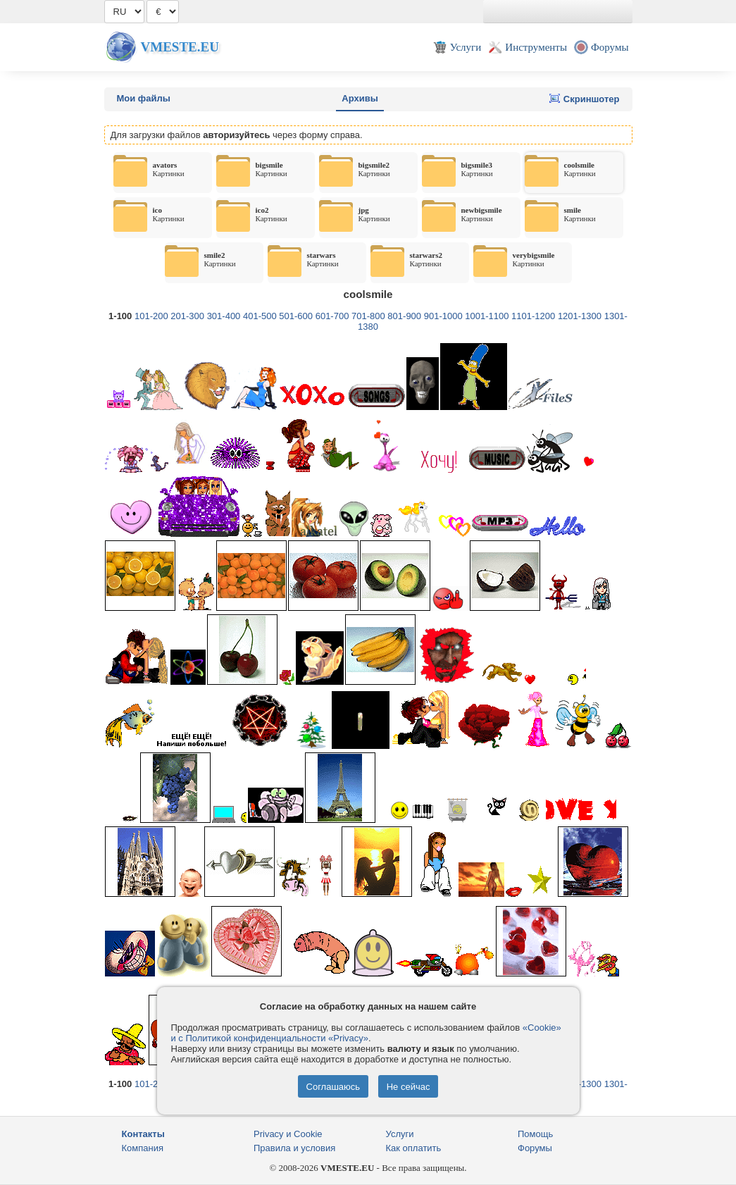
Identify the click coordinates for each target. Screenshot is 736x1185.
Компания (143, 1148)
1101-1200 (533, 316)
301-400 (224, 316)
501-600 (296, 316)
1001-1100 (487, 316)
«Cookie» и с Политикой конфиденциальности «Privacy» (366, 1032)
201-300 (187, 316)
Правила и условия (294, 1148)
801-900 (404, 316)
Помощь (535, 1134)
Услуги (400, 1134)
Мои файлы (143, 98)
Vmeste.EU (180, 46)
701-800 (368, 316)
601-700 (332, 316)
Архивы (360, 98)
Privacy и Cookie (288, 1134)
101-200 (151, 316)
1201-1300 (579, 316)
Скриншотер (584, 98)
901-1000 (443, 316)
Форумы (535, 1148)
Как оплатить (414, 1148)
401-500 (260, 316)
